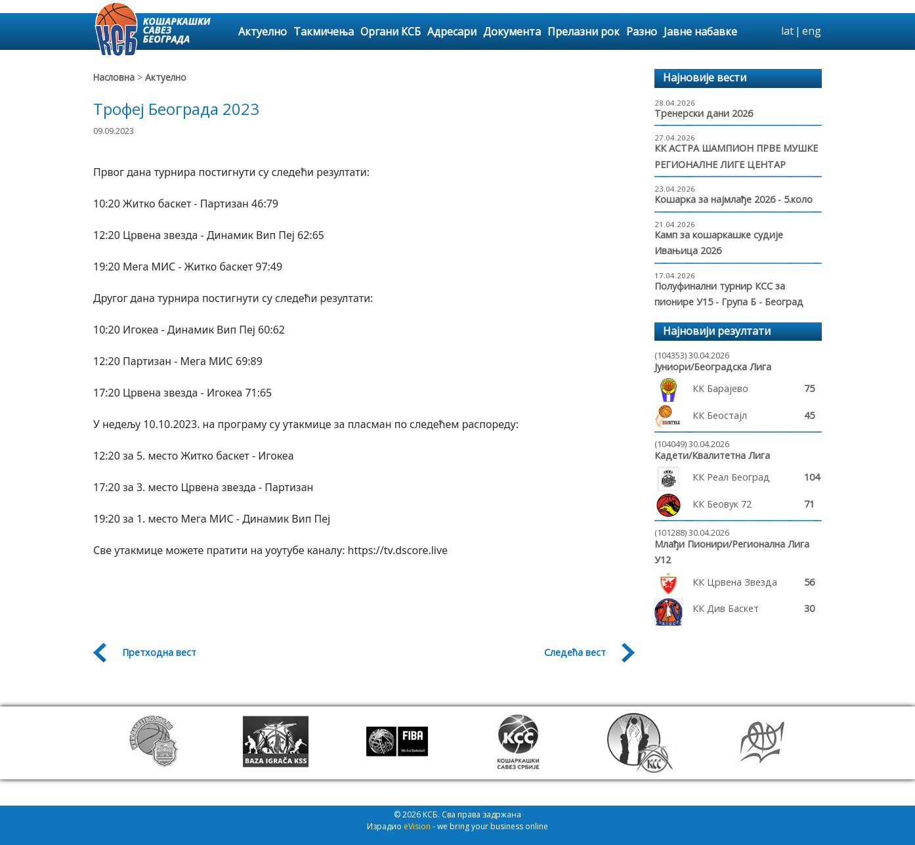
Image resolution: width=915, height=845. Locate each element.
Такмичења (323, 31)
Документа (512, 31)
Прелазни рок (583, 31)
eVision (417, 826)
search (769, 31)
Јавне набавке (700, 31)
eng (811, 31)
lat (787, 31)
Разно (641, 31)
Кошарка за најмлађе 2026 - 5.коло (733, 199)
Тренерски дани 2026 (703, 113)
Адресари (452, 31)
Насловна (114, 77)
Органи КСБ (390, 31)
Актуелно (262, 31)
